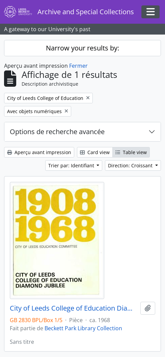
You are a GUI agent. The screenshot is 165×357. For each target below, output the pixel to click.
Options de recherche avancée (57, 131)
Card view (95, 152)
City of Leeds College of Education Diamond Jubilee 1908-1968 (74, 308)
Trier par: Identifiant (71, 165)
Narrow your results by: (82, 47)
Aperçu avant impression (39, 152)
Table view (131, 152)
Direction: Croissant (131, 165)
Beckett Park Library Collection (83, 328)
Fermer (78, 65)
